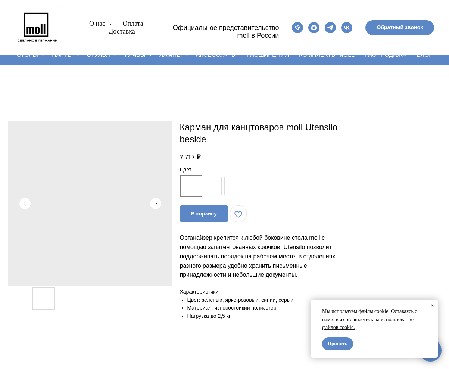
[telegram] (330, 27)
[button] (399, 27)
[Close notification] (432, 305)
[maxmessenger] (313, 27)
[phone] (297, 27)
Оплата (133, 23)
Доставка (122, 31)
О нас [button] (98, 23)
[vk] (346, 27)
